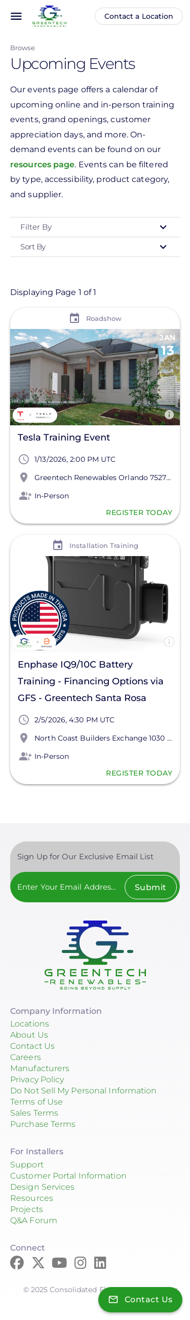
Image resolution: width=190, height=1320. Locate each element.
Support (27, 1164)
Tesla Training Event (64, 437)
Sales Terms (34, 1113)
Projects (26, 1209)
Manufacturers (39, 1068)
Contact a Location (139, 16)
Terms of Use (36, 1102)
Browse (22, 48)
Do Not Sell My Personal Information (83, 1090)
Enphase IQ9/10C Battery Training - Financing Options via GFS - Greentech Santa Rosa (91, 681)
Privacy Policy (37, 1079)
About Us (29, 1035)
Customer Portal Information (68, 1176)
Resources (31, 1198)
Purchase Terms (42, 1124)
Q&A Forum (33, 1220)
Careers (25, 1057)
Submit (151, 887)
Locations (29, 1024)
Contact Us (32, 1046)
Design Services (42, 1187)
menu (16, 16)
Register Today (139, 512)
